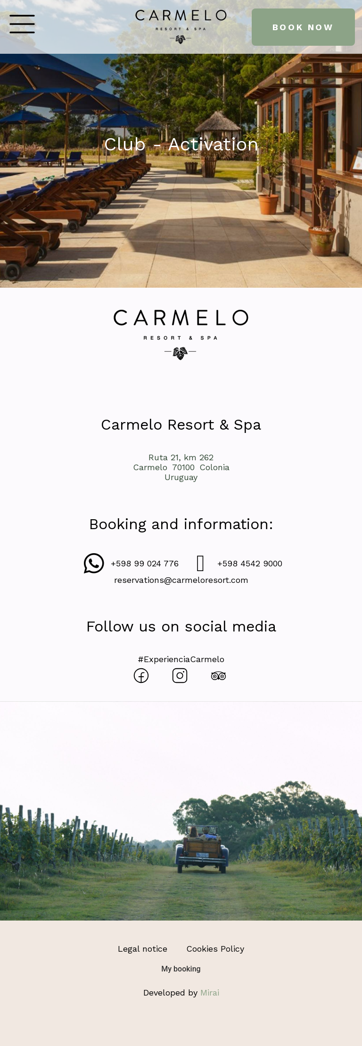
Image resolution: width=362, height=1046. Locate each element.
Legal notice (142, 949)
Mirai (209, 992)
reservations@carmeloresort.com (181, 580)
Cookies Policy (215, 949)
